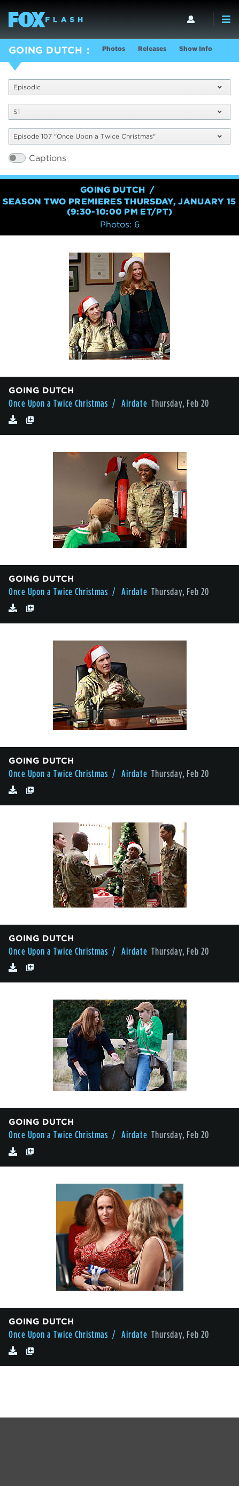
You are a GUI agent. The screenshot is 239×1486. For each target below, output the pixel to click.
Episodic (117, 87)
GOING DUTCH (45, 50)
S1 (117, 112)
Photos (113, 48)
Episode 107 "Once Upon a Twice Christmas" (117, 136)
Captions (47, 158)
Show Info (195, 48)
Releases (152, 48)
